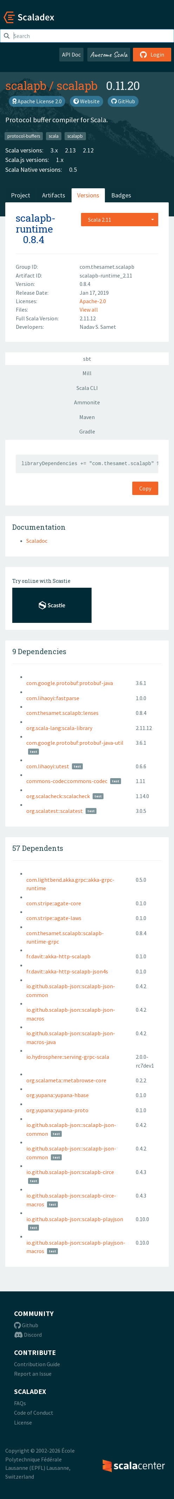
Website (86, 101)
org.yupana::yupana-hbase (57, 1095)
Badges (121, 195)
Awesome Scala (108, 54)
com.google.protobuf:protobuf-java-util (74, 742)
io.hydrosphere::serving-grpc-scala (67, 1056)
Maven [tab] (87, 417)
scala (54, 136)
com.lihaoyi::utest (47, 766)
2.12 (88, 150)
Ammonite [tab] (87, 402)
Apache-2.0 (93, 301)
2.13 (70, 150)
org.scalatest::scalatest (54, 810)
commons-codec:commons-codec (66, 780)
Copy (145, 488)
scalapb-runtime (35, 223)
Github (26, 1325)
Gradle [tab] (87, 431)
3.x (54, 150)
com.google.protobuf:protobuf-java (69, 682)
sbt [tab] (87, 358)
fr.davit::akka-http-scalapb (58, 956)
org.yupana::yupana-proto (57, 1110)
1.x (59, 160)
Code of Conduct (33, 1412)
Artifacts (53, 195)
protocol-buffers (23, 136)
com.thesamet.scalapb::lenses (62, 712)
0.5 (73, 169)
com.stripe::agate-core (53, 903)
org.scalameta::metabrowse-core (66, 1080)
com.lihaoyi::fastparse (52, 698)
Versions (88, 195)
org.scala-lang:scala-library (59, 727)
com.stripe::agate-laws (53, 917)
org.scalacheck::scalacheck (58, 796)
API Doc (71, 54)
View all (89, 309)
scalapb (25, 85)
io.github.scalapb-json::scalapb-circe (70, 1171)
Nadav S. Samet (98, 326)
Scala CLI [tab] (87, 387)
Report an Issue (33, 1373)
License (23, 1422)
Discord (28, 1334)
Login (152, 54)
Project (20, 195)
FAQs (20, 1403)
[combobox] (119, 219)
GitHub (123, 101)
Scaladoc (36, 540)
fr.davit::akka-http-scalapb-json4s (67, 971)
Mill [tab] (87, 373)
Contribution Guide (37, 1364)
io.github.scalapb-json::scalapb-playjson (74, 1219)
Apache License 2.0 (37, 101)
